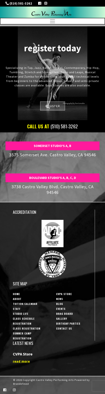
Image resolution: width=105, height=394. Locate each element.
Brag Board (64, 313)
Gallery (61, 318)
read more (21, 361)
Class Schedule (24, 318)
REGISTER (52, 106)
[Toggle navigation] (52, 21)
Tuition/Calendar (25, 304)
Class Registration (26, 328)
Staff (17, 309)
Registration (22, 323)
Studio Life (20, 313)
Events (61, 309)
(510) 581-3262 (20, 3)
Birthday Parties (68, 323)
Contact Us (64, 328)
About (17, 299)
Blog (59, 304)
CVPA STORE (64, 294)
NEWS (59, 299)
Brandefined (21, 383)
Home (16, 294)
